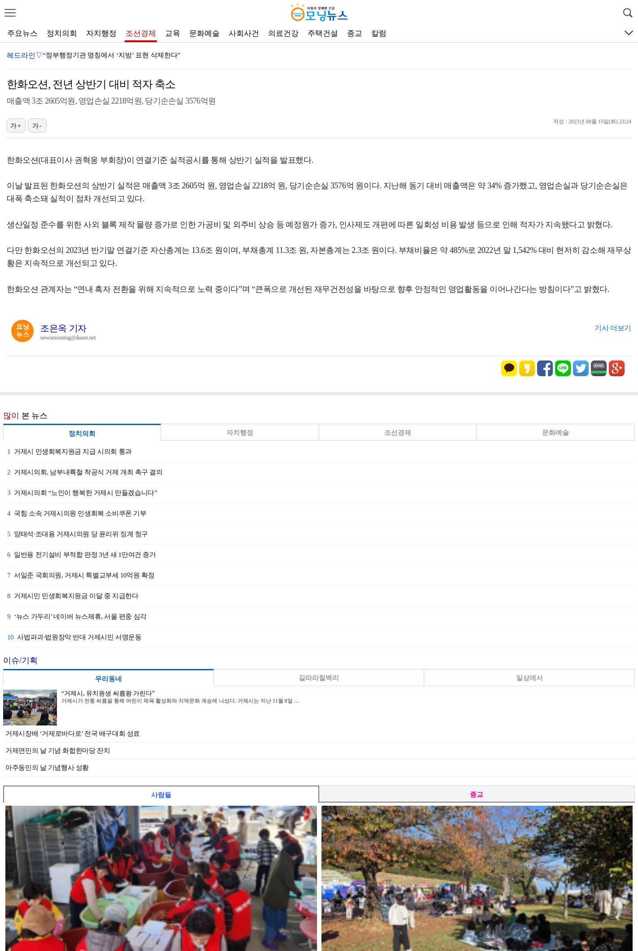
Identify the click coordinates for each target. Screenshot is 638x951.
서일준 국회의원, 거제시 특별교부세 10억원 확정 (80, 575)
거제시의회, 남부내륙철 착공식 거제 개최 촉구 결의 (85, 472)
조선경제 (141, 33)
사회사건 (244, 33)
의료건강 (283, 33)
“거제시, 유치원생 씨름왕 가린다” (108, 693)
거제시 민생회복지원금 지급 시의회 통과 (69, 451)
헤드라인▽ (25, 55)
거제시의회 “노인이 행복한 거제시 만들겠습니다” (82, 492)
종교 (354, 33)
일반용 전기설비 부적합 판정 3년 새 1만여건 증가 (81, 554)
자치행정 (101, 33)
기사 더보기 (613, 328)
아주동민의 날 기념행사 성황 (47, 767)
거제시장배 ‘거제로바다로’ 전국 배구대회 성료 (72, 733)
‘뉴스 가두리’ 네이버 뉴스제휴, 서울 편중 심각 (77, 616)
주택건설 (323, 33)
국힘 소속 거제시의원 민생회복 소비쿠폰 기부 (77, 513)
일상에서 (529, 678)
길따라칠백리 (319, 678)
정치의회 (62, 33)
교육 (172, 33)
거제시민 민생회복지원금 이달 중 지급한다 (72, 595)
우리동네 (108, 678)
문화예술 (204, 33)
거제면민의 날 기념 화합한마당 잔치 (57, 750)
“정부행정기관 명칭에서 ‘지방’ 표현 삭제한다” (111, 55)
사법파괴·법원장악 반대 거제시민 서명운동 (74, 637)
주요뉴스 (22, 33)
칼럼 (378, 33)
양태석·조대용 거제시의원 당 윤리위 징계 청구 (77, 534)
